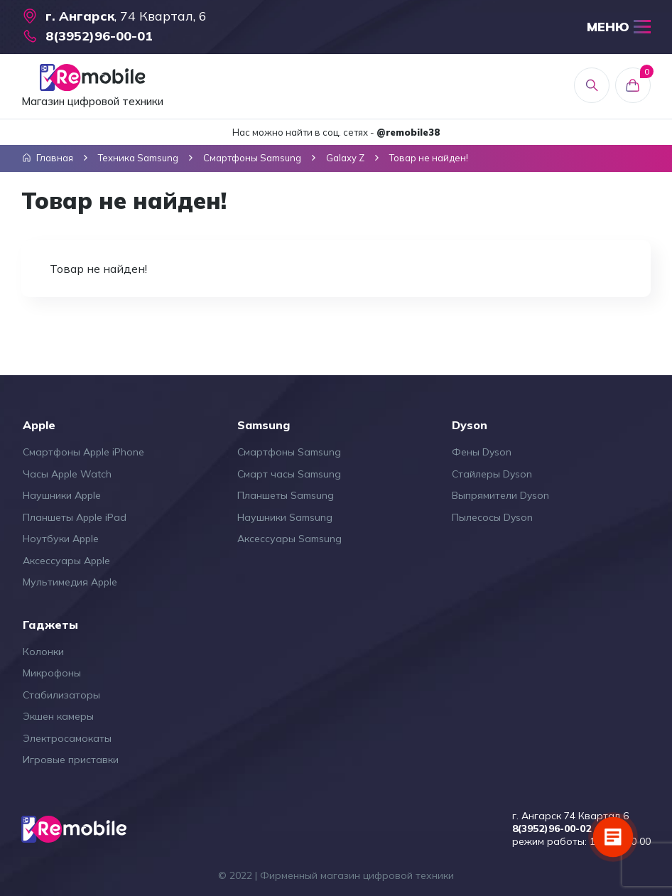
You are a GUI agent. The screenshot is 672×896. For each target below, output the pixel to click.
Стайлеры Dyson (492, 474)
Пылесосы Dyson (492, 517)
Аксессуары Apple (66, 560)
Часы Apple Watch (67, 474)
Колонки (43, 651)
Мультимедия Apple (70, 582)
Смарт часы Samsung (289, 474)
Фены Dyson (481, 452)
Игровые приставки (71, 759)
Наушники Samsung (284, 517)
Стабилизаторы (61, 695)
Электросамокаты (67, 738)
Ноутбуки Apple (61, 538)
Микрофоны (52, 672)
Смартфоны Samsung (289, 452)
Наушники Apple (62, 495)
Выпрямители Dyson (500, 495)
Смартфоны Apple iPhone (83, 452)
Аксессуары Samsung (289, 538)
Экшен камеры (58, 716)
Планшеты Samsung (285, 495)
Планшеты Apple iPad (74, 517)
